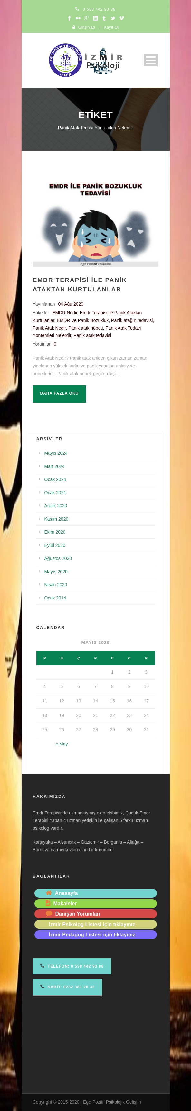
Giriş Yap (86, 27)
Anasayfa (66, 893)
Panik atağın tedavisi (132, 320)
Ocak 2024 (55, 479)
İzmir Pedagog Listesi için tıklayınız (92, 934)
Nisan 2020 (55, 584)
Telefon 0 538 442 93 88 (72, 966)
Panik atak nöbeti (85, 328)
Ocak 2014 (55, 597)
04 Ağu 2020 (71, 303)
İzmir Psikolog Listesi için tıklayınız (92, 924)
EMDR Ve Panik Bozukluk (83, 320)
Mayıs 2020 (56, 571)
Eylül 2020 (54, 545)
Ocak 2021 (55, 492)
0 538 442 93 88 (99, 9)
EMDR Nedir (64, 312)
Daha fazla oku (59, 393)
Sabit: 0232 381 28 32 (67, 986)
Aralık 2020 (55, 505)
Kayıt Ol (111, 27)
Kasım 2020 (56, 518)
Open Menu (151, 60)
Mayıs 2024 (56, 453)
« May (61, 743)
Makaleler (65, 903)
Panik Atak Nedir (49, 328)
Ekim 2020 (55, 532)
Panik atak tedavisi (92, 335)
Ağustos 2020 (58, 558)
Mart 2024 (54, 466)
